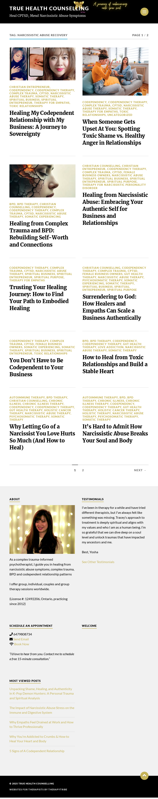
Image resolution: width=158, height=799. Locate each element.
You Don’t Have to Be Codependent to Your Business (36, 368)
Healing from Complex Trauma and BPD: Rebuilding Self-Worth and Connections (39, 234)
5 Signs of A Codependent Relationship (36, 752)
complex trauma (23, 93)
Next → (140, 471)
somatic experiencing (43, 217)
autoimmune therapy (27, 398)
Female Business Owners (108, 174)
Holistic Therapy (96, 414)
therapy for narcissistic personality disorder (114, 187)
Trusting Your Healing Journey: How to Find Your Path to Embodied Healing (39, 298)
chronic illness (111, 402)
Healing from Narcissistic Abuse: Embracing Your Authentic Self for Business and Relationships (106, 213)
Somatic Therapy (49, 96)
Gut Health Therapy (26, 411)
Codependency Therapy (54, 90)
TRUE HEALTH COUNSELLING (51, 8)
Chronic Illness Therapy (43, 405)
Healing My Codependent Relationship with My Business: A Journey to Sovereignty (42, 123)
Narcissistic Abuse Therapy (121, 277)
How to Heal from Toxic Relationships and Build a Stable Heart (113, 365)
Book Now (21, 645)
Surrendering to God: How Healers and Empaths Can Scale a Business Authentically (112, 308)
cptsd (44, 93)
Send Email (21, 640)
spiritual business (24, 99)
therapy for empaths (52, 102)
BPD (12, 204)
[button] (144, 777)
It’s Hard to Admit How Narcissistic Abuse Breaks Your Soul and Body (112, 438)
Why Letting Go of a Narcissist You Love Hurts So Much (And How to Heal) (41, 438)
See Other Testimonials (98, 563)
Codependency (21, 90)
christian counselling (101, 166)
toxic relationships (26, 106)
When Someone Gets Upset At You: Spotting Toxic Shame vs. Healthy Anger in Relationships (114, 132)
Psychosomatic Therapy (102, 281)
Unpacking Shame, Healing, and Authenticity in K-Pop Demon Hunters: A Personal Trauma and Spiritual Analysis (41, 694)
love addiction (111, 348)
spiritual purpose (122, 182)
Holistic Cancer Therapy (118, 411)
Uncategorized (119, 115)
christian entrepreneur (29, 87)
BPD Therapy (27, 204)
